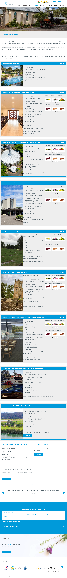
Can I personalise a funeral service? (12, 521)
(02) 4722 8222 (55, 2)
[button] (3, 492)
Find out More (6, 518)
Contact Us (62, 5)
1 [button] (52, 102)
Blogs (55, 5)
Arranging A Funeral (27, 5)
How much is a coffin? (9, 512)
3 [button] (55, 102)
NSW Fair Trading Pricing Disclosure (55, 571)
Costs (36, 5)
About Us (49, 5)
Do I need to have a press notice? (11, 526)
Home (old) (5, 561)
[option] (48, 100)
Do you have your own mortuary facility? (13, 524)
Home (18, 5)
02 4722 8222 (9, 544)
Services (42, 5)
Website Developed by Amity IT (57, 576)
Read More (27, 435)
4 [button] (57, 102)
